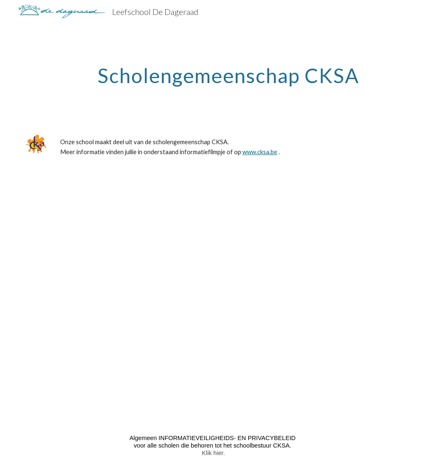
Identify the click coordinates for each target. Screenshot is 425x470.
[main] (228, 74)
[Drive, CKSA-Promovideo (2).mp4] (212, 296)
